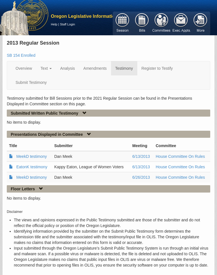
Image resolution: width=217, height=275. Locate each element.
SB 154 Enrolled (21, 55)
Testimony (124, 68)
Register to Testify (157, 68)
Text (46, 68)
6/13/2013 (141, 156)
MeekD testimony (31, 156)
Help (54, 24)
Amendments (95, 68)
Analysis (67, 68)
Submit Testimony (31, 82)
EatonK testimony (31, 167)
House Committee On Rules (180, 156)
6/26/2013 (141, 177)
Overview (24, 68)
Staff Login (67, 24)
